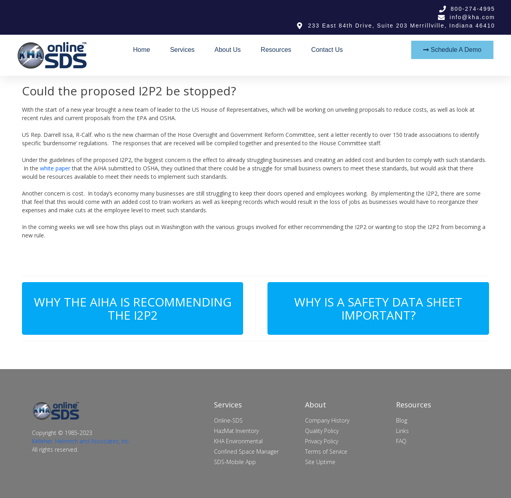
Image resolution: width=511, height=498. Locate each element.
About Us (227, 49)
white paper (55, 168)
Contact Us (327, 49)
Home (141, 49)
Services (182, 49)
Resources (276, 49)
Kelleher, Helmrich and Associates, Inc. (81, 441)
